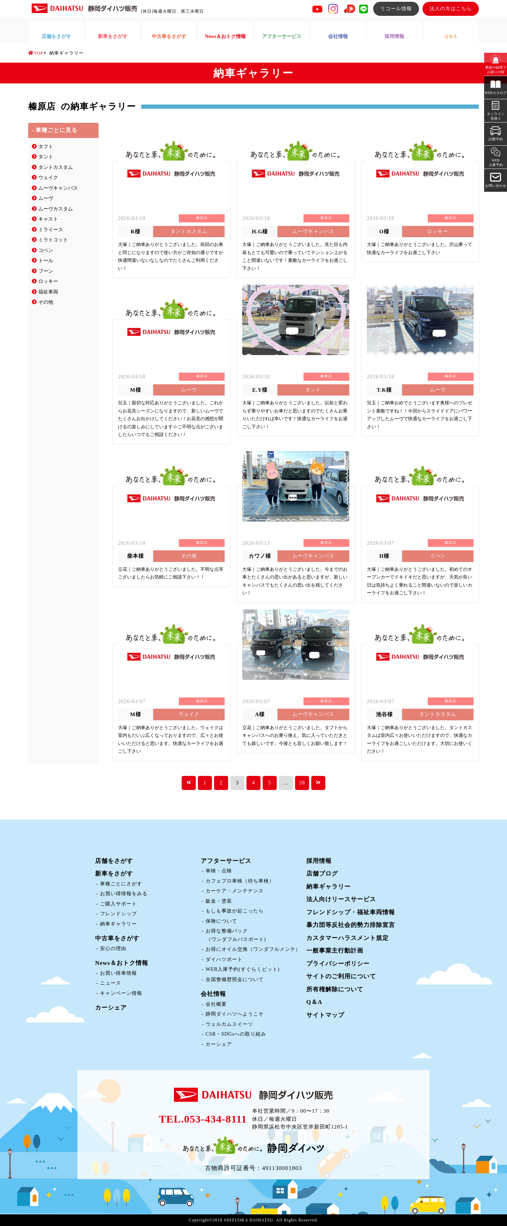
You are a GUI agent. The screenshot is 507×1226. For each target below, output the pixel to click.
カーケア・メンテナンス (235, 890)
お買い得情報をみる (124, 893)
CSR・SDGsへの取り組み (236, 1034)
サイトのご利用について (341, 976)
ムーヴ (45, 198)
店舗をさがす (114, 861)
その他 (45, 302)
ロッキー (48, 281)
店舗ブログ (322, 873)
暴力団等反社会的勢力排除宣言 (350, 925)
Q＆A (314, 1002)
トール (45, 260)
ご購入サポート (118, 903)
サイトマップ (325, 1015)
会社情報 (213, 994)
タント (45, 156)
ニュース (110, 983)
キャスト (48, 219)
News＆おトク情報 (121, 963)
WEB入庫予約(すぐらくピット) (243, 969)
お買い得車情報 (118, 973)
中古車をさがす (117, 938)
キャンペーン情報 (121, 993)
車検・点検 (219, 870)
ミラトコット (53, 239)
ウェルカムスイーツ (229, 1024)
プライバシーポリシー (338, 963)
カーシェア (111, 1007)
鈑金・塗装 (219, 901)
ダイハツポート (224, 959)
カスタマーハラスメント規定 (347, 938)
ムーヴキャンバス (58, 188)
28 (302, 782)
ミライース (50, 229)
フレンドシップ (118, 913)
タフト (45, 146)
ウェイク (48, 177)
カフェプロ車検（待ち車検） (240, 881)
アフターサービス (226, 861)
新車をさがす (114, 873)
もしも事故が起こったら (235, 911)
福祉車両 (48, 292)
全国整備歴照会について (235, 979)
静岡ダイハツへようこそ (235, 1014)
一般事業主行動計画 (334, 950)
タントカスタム (55, 167)
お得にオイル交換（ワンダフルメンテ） (253, 949)
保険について (221, 921)
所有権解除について (334, 989)
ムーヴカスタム (55, 208)
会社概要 (216, 1004)
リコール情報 (396, 8)
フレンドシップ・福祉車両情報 (350, 912)
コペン (45, 250)
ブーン (45, 271)
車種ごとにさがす (121, 883)
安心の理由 (113, 948)
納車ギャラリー (118, 924)
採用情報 (319, 861)
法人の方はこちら (451, 8)
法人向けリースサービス (341, 899)
